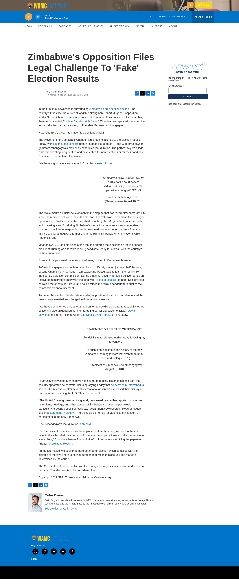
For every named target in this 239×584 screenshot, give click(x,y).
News (28, 32)
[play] (28, 22)
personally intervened (128, 390)
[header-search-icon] (191, 8)
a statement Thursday (60, 418)
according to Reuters (60, 448)
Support (157, 32)
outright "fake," (90, 126)
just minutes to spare (66, 149)
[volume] (37, 22)
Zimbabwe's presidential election (109, 114)
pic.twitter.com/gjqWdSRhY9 (123, 195)
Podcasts (65, 32)
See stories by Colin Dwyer (62, 514)
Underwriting (119, 32)
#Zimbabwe (110, 183)
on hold (86, 429)
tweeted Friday (103, 168)
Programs (45, 32)
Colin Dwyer (58, 97)
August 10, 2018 (133, 206)
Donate (206, 8)
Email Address (176, 91)
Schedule (84, 32)
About (173, 32)
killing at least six (106, 285)
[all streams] (203, 22)
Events (99, 32)
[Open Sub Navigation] (34, 32)
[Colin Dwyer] (35, 508)
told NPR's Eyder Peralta (96, 320)
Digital (140, 32)
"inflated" (69, 126)
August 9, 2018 (114, 374)
